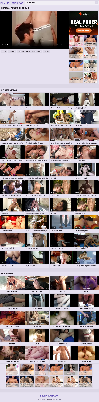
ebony (47, 51)
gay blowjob (37, 51)
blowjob (12, 51)
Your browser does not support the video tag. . (34, 30)
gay (5, 51)
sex (29, 51)
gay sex (21, 51)
